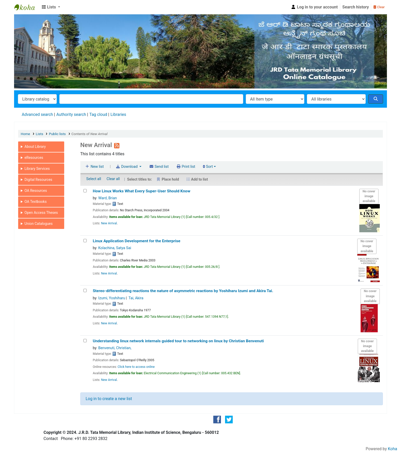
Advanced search (37, 114)
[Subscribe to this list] (117, 145)
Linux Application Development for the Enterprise (137, 241)
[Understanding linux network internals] (85, 340)
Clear (379, 7)
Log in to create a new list (109, 398)
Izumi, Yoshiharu (111, 298)
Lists (39, 134)
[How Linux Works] (85, 190)
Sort (208, 166)
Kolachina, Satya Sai (114, 248)
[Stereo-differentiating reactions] (85, 290)
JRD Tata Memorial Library (27, 7)
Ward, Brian (107, 198)
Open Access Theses (41, 213)
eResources (34, 158)
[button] (51, 7)
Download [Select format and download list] (127, 166)
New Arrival (109, 223)
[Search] (375, 99)
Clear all (113, 179)
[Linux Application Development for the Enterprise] (85, 240)
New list (94, 166)
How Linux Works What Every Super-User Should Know (141, 191)
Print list (185, 166)
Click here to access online (136, 367)
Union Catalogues (39, 224)
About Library (35, 147)
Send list (159, 166)
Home (25, 134)
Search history (355, 7)
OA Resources (36, 191)
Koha (392, 448)
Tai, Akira (135, 298)
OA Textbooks (36, 202)
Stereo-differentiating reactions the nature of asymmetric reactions (183, 291)
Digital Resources (38, 180)
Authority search (71, 114)
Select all (93, 179)
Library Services (37, 169)
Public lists (57, 134)
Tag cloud (98, 114)
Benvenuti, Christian (114, 348)
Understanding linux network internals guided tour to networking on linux (178, 341)
